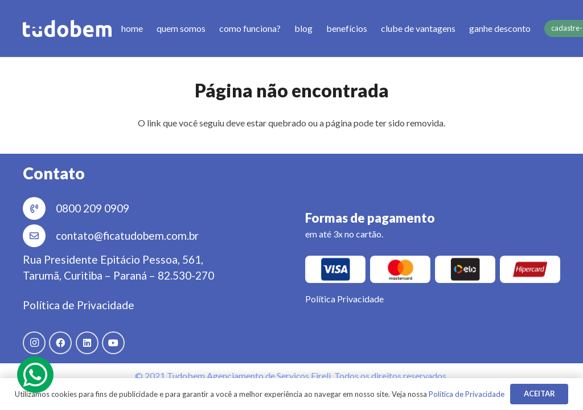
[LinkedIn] (87, 342)
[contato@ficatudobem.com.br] (39, 235)
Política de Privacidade (78, 304)
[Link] (67, 28)
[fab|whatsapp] (35, 375)
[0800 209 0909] (39, 208)
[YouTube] (113, 342)
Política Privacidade (344, 298)
